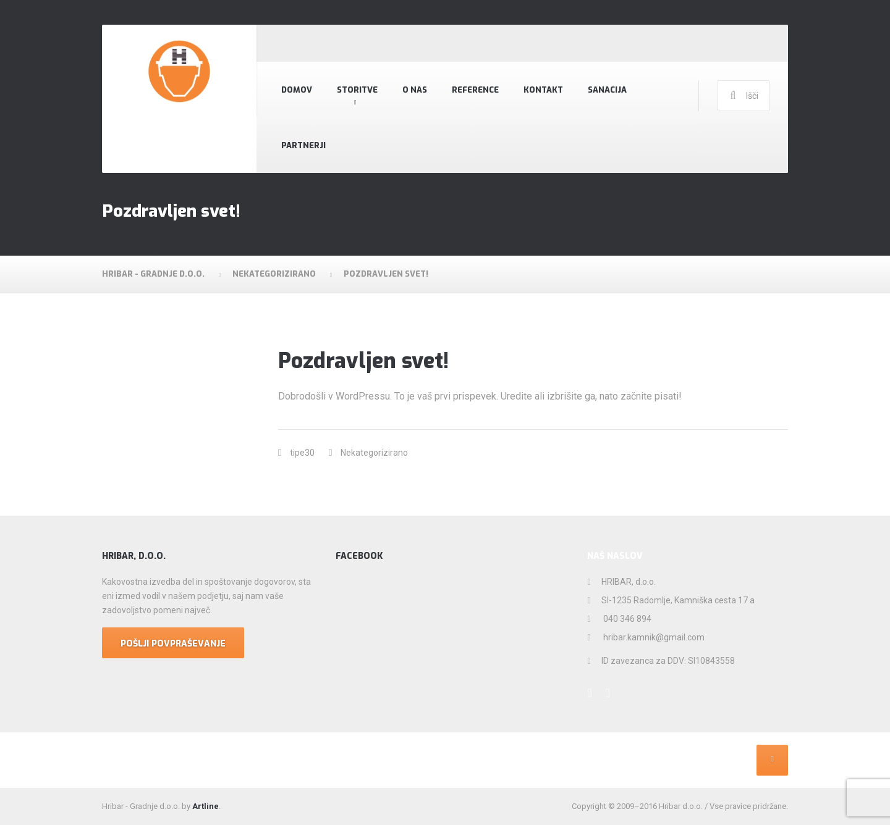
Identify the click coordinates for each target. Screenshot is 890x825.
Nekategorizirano (374, 453)
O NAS (414, 90)
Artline (205, 806)
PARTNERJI (303, 145)
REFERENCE (475, 90)
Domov (296, 90)
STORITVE (357, 90)
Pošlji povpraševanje (173, 644)
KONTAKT (543, 90)
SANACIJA (607, 90)
